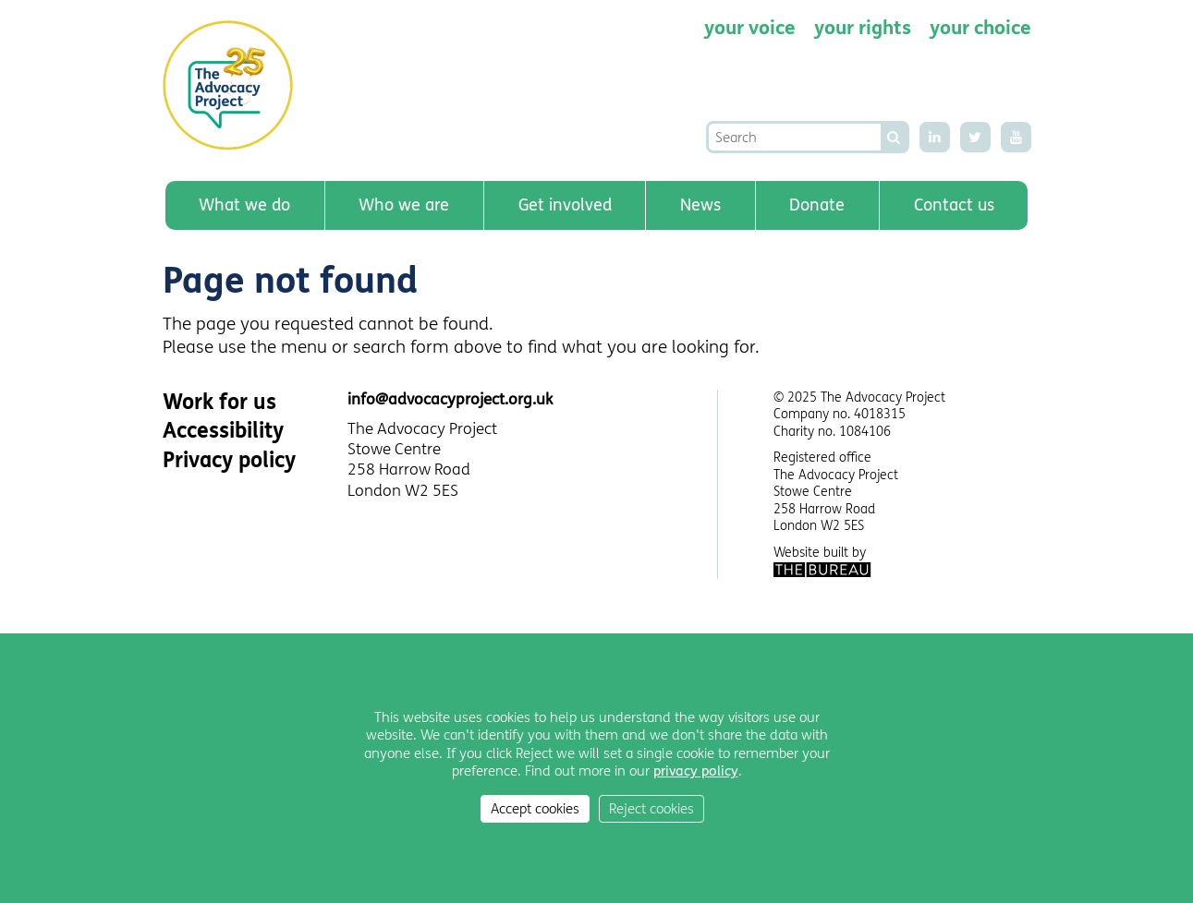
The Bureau (822, 569)
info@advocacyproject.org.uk (450, 399)
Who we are (404, 205)
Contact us (954, 205)
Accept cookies (535, 809)
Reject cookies (651, 809)
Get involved (565, 205)
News (700, 205)
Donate (817, 205)
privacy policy (695, 771)
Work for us (219, 402)
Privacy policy (229, 460)
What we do (244, 205)
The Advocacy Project (233, 84)
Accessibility (223, 430)
